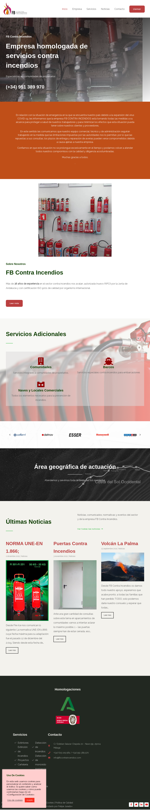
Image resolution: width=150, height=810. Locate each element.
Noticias (105, 9)
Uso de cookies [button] (15, 800)
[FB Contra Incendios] (16, 8)
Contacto (119, 9)
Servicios (91, 9)
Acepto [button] (30, 800)
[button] (137, 9)
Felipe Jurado (64, 807)
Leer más (12, 650)
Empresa (77, 9)
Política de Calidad (64, 803)
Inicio (65, 9)
